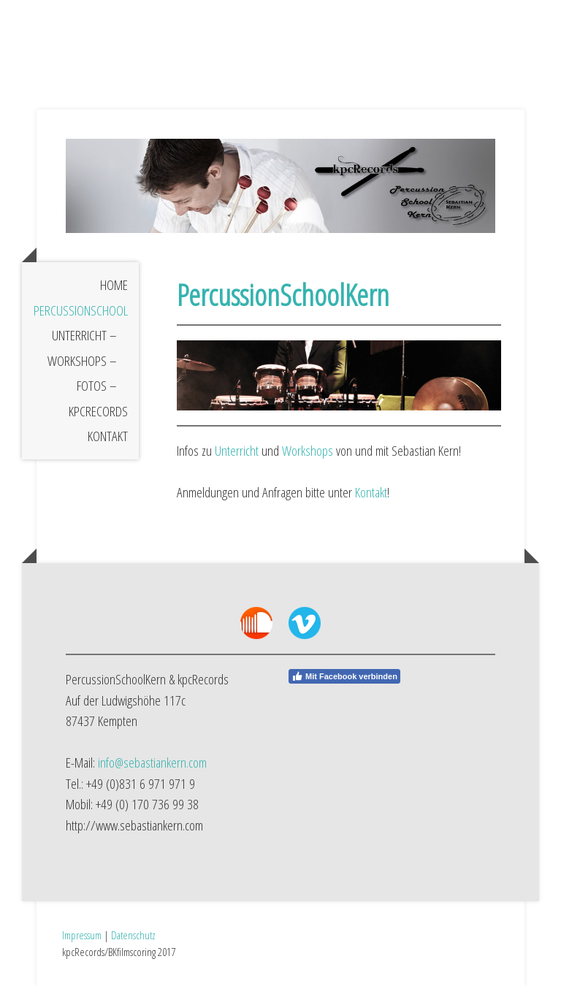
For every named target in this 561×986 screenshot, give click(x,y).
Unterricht (237, 450)
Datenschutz (133, 935)
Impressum (82, 935)
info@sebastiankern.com (152, 762)
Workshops (307, 450)
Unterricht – (84, 335)
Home (114, 284)
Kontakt (108, 436)
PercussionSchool (81, 310)
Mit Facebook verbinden (344, 676)
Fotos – (97, 385)
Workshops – (82, 360)
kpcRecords (98, 411)
